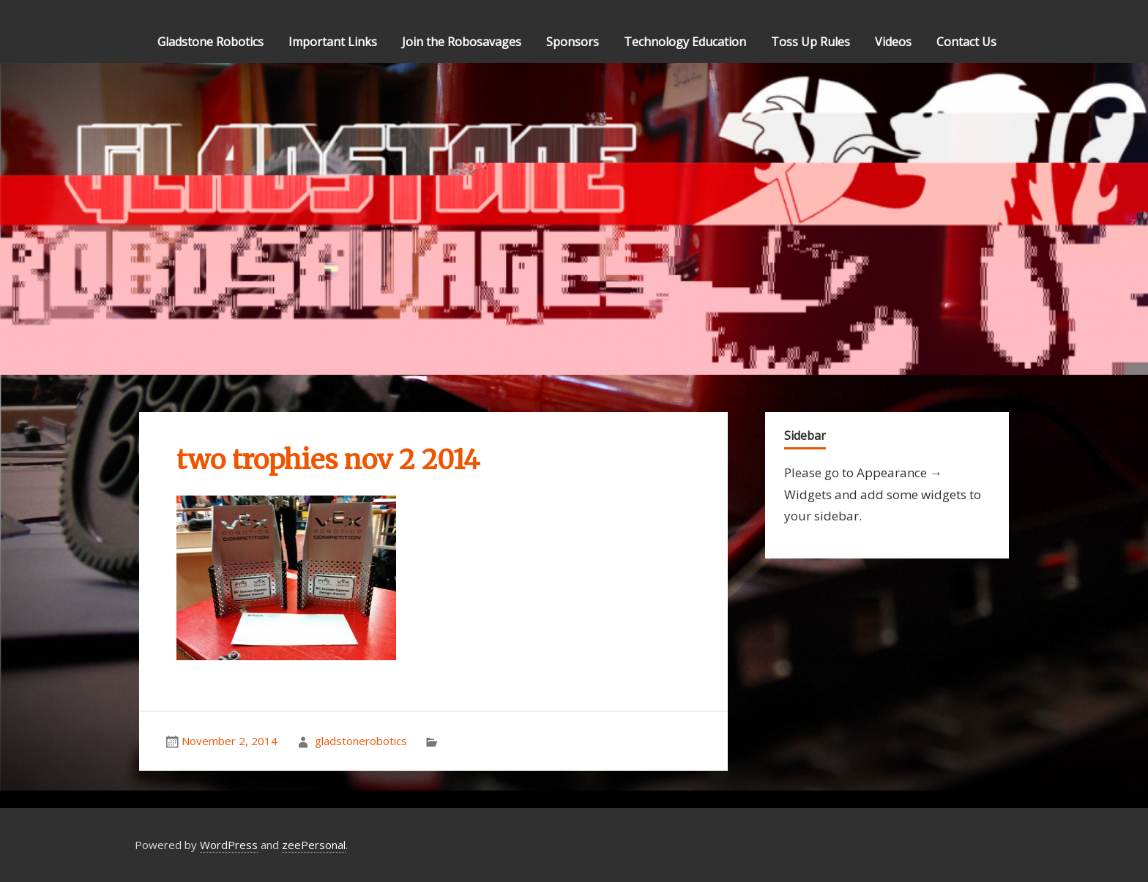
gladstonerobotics (361, 740)
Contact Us (966, 42)
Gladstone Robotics (210, 42)
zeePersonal (314, 844)
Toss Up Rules (810, 42)
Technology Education (685, 42)
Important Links (332, 42)
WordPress (229, 844)
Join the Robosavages (461, 42)
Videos (893, 42)
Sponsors (572, 42)
